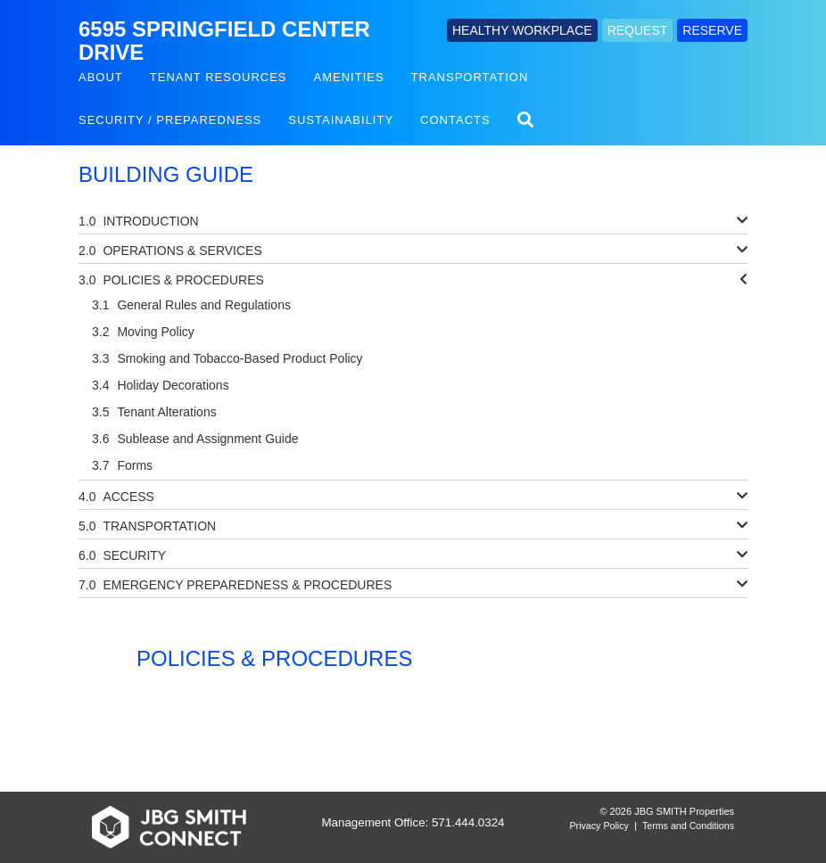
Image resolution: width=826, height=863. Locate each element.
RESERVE (712, 30)
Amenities (349, 77)
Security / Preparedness (169, 120)
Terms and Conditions (688, 825)
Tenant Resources (218, 77)
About (100, 77)
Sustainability (340, 120)
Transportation (470, 77)
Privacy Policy (599, 825)
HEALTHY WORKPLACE (522, 30)
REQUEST (637, 30)
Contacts (455, 120)
